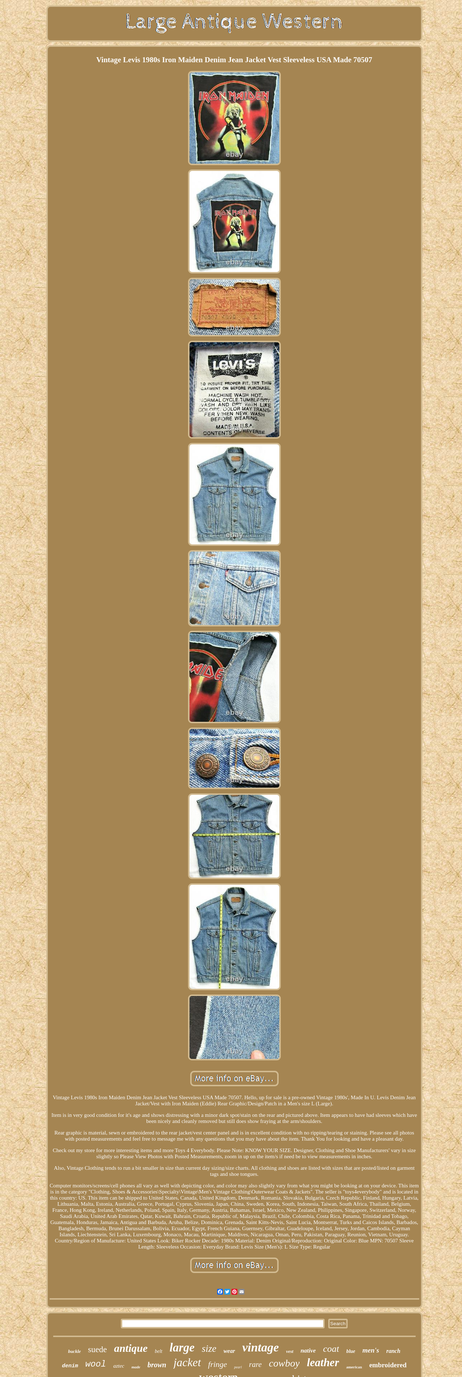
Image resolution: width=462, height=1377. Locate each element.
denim (70, 1366)
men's (370, 1350)
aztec (118, 1366)
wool (95, 1364)
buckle (74, 1351)
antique (130, 1348)
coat (331, 1349)
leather (323, 1362)
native (308, 1350)
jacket (187, 1362)
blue (350, 1351)
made (136, 1367)
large (182, 1347)
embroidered (388, 1365)
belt (159, 1351)
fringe (217, 1364)
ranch (393, 1351)
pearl (238, 1367)
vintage (260, 1347)
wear (229, 1351)
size (209, 1348)
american (354, 1367)
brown (156, 1365)
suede (97, 1349)
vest (289, 1351)
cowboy (284, 1363)
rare (255, 1364)
